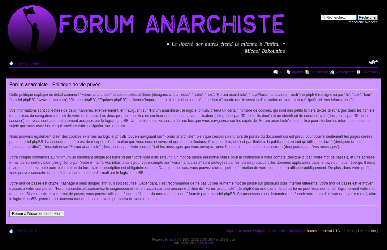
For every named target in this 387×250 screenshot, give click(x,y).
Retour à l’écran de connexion (36, 214)
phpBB (173, 239)
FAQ (281, 72)
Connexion (369, 72)
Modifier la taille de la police (373, 62)
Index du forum (27, 63)
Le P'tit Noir (319, 72)
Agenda (298, 72)
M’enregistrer (345, 72)
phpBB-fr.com (204, 243)
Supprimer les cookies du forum (279, 231)
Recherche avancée (362, 22)
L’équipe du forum (238, 231)
